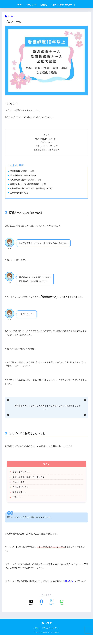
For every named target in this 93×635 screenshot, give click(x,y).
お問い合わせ (69, 581)
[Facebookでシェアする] (41, 602)
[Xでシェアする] (31, 602)
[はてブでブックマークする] (51, 602)
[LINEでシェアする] (61, 602)
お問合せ (43, 5)
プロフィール (31, 5)
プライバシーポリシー (51, 628)
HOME (20, 5)
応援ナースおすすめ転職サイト (63, 5)
